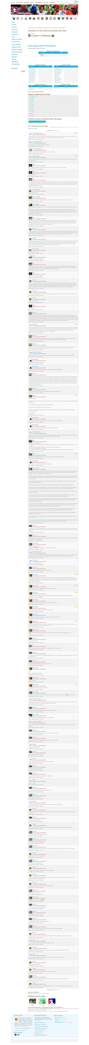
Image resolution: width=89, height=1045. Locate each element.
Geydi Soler (56, 76)
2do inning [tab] (31, 100)
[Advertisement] (53, 24)
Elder (33, 178)
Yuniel (33, 939)
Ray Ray (33, 395)
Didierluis (34, 744)
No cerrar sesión (64, 3)
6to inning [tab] (30, 109)
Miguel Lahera (31, 89)
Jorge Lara (34, 525)
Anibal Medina (31, 68)
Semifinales (56, 27)
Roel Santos (56, 68)
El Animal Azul (35, 574)
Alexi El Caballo (35, 359)
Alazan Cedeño (35, 543)
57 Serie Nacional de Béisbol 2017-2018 (44, 27)
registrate (37, 993)
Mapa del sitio (19, 1030)
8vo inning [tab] (31, 113)
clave (67, 1)
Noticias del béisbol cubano (40, 1022)
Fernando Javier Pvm (36, 189)
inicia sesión (51, 1011)
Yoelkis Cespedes (57, 79)
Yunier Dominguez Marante (37, 133)
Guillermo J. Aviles (57, 70)
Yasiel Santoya (31, 73)
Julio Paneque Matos (36, 196)
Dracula (33, 164)
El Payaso (34, 228)
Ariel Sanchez (31, 77)
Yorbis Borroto (31, 69)
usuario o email (60, 1)
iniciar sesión (32, 993)
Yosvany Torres (31, 80)
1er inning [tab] (30, 98)
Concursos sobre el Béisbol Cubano (41, 1026)
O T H (33, 645)
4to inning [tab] (30, 105)
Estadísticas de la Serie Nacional (41, 1028)
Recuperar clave (70, 3)
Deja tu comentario (33, 128)
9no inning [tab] (31, 115)
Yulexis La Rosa (57, 77)
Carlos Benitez (56, 73)
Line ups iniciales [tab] (32, 96)
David (33, 440)
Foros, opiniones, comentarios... (40, 1024)
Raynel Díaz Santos (35, 156)
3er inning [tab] (30, 102)
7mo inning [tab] (31, 111)
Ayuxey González (35, 248)
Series (32, 27)
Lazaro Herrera (31, 76)
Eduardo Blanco (31, 79)
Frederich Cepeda (32, 70)
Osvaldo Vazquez (32, 72)
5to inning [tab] (30, 107)
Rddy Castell (34, 324)
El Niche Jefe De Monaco (36, 352)
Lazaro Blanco (56, 80)
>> (58, 130)
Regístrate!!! (76, 3)
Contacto (23, 1030)
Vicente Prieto (34, 560)
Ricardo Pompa (35, 714)
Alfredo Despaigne (57, 72)
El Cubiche (34, 794)
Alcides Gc (34, 312)
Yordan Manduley (57, 69)
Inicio (29, 27)
